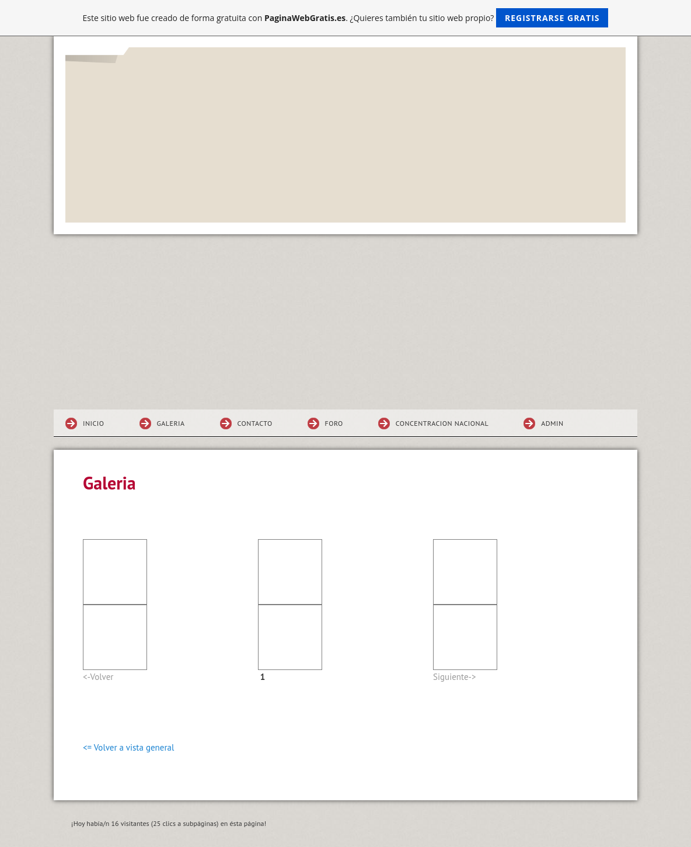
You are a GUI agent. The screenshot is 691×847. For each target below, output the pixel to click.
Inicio (93, 423)
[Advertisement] (345, 322)
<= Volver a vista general (128, 747)
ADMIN (552, 423)
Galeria (171, 423)
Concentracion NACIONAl (442, 423)
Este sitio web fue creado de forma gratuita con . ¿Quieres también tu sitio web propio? (346, 17)
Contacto (255, 423)
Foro (334, 423)
